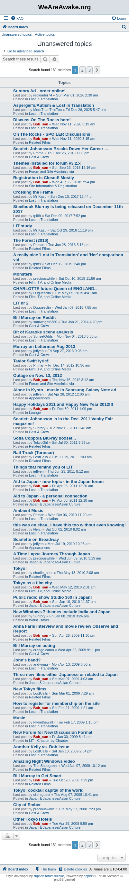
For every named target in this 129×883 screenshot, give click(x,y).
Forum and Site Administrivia (51, 171)
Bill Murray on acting (34, 645)
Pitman (38, 245)
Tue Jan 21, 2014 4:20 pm (81, 322)
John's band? (27, 660)
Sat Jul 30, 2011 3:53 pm (71, 442)
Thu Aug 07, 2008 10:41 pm (76, 795)
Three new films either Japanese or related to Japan (65, 674)
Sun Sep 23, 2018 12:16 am (74, 167)
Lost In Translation (43, 99)
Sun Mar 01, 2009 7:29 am (73, 693)
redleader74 (42, 95)
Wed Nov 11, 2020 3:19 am (73, 124)
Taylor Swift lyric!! (31, 361)
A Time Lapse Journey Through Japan (51, 553)
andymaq (40, 664)
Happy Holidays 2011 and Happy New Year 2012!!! (63, 404)
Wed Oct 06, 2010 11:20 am (70, 515)
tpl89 (37, 216)
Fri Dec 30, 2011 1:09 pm (72, 409)
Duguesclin (42, 293)
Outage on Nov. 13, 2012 (37, 375)
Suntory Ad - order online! (39, 90)
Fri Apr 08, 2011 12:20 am (72, 486)
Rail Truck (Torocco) (33, 452)
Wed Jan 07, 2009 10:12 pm (83, 766)
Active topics (45, 34)
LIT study (22, 225)
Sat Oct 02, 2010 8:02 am (65, 529)
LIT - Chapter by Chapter (48, 740)
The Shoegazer (45, 766)
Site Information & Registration (53, 186)
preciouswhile (44, 278)
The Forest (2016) (30, 240)
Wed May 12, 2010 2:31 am (74, 587)
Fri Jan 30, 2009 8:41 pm (71, 737)
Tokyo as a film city (32, 582)
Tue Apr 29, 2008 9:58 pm (72, 823)
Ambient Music (28, 510)
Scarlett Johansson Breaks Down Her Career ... (60, 148)
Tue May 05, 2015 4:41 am (76, 293)
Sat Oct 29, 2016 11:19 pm (72, 230)
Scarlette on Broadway (36, 539)
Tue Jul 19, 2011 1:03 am (72, 457)
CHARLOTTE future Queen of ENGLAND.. (55, 288)
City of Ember (27, 804)
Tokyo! (20, 568)
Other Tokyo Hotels (32, 819)
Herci (37, 529)
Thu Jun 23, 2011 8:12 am (68, 471)
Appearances (39, 398)
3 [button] (89, 70)
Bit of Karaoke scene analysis (43, 332)
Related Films (40, 142)
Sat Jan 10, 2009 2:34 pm (72, 751)
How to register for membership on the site (56, 703)
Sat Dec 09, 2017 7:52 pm (65, 216)
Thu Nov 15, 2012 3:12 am (73, 380)
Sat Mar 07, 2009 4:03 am (72, 679)
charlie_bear (43, 573)
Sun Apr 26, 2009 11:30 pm (73, 635)
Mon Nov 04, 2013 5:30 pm (78, 336)
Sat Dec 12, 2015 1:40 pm (65, 264)
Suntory (39, 428)
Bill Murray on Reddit (34, 317)
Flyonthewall (43, 722)
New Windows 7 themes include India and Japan (62, 611)
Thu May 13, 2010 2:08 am (78, 573)
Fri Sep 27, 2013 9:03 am (68, 351)
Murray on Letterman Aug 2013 (44, 346)
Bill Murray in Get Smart (37, 775)
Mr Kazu (39, 196)
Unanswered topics (17, 34)
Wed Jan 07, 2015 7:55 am (76, 307)
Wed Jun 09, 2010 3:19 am (80, 558)
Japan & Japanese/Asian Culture (54, 504)
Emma (38, 153)
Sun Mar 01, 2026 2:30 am (77, 95)
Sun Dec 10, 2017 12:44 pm (73, 196)
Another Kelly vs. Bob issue (41, 746)
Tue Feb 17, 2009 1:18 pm (77, 722)
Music (19, 717)
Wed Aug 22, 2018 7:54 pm (73, 182)
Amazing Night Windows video (44, 761)
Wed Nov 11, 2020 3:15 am (73, 139)
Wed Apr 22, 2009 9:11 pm (79, 650)
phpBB (88, 876)
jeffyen (38, 351)
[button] (97, 70)
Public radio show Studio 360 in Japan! (52, 597)
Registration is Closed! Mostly (43, 177)
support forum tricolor (48, 876)
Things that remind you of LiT (43, 467)
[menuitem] (17, 18)
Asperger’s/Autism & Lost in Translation (53, 105)
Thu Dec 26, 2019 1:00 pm (68, 153)
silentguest (41, 795)
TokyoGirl (40, 442)
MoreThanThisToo (47, 110)
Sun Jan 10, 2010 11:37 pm (74, 602)
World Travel (39, 620)
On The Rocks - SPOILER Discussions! (52, 134)
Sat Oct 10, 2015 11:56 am (80, 278)
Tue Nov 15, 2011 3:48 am (70, 428)
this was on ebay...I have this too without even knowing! (69, 525)
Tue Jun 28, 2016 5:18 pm (68, 245)
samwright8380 (45, 322)
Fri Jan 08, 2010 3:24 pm (69, 616)
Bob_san (40, 124)
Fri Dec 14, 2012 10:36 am (69, 365)
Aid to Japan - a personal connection (50, 496)
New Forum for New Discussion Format (52, 732)
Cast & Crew (39, 157)
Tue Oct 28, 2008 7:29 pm (72, 780)
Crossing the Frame (33, 192)
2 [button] (82, 70)
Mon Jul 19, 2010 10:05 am (69, 544)
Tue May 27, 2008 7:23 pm (80, 809)
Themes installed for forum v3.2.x (47, 163)
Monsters (22, 274)
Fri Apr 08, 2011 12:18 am (72, 500)
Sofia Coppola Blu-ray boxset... (44, 438)
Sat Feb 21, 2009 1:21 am (72, 708)
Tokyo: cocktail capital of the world (48, 790)
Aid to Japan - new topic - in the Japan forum (58, 481)
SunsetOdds (43, 336)
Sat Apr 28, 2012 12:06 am (69, 394)
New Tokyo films (29, 689)
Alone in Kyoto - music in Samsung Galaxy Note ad (64, 389)
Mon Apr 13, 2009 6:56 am (73, 664)
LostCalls (40, 457)
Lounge (35, 412)
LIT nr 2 (21, 303)
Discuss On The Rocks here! (42, 119)
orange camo (43, 650)
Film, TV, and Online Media (50, 282)
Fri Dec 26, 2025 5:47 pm (86, 110)
